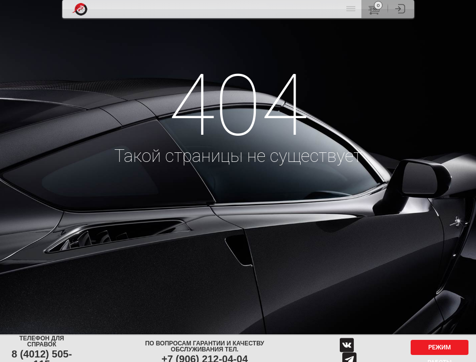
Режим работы (439, 349)
